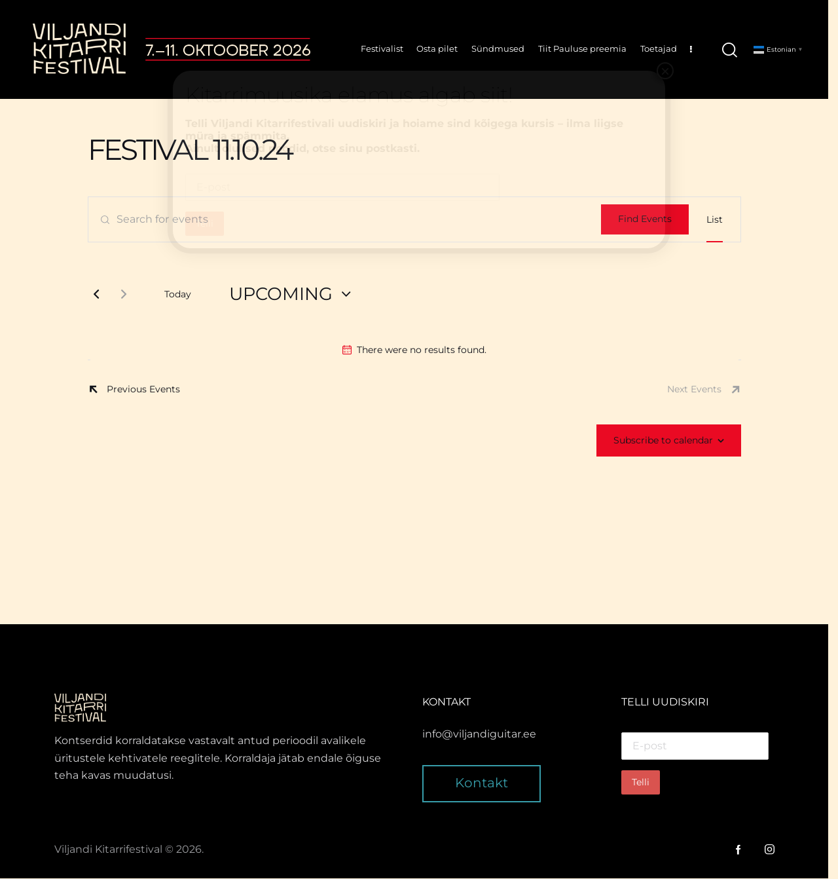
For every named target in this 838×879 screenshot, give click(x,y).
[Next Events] (128, 295)
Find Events (649, 219)
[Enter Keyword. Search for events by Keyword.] (349, 220)
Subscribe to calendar (668, 441)
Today (182, 295)
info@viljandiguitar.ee (484, 734)
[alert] (419, 350)
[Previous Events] (101, 295)
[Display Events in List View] (719, 220)
